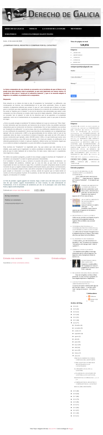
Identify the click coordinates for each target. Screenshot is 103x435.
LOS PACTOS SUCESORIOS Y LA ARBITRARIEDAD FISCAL (83, 282)
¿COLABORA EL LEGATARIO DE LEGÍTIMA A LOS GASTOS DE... (85, 374)
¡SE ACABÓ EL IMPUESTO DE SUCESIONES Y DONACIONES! (90, 201)
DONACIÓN (74, 135)
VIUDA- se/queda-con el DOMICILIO (86, 156)
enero (76, 356)
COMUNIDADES (93, 128)
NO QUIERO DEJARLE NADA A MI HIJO (85, 273)
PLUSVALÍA (93, 147)
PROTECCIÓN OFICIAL (78, 149)
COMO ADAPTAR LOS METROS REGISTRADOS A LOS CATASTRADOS (84, 364)
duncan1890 (52, 428)
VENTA (86, 154)
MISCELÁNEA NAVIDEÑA (82, 386)
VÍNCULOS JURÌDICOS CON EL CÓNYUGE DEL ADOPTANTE (84, 359)
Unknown (93, 296)
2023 (74, 314)
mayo (76, 344)
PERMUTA (84, 147)
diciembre (77, 325)
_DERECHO (76, 62)
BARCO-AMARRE (92, 126)
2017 (74, 396)
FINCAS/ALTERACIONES (78, 137)
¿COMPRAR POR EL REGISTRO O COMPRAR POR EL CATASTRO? (85, 383)
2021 (74, 320)
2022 (74, 317)
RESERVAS (74, 150)
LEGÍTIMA (74, 144)
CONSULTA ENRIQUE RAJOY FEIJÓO (37, 34)
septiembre (78, 333)
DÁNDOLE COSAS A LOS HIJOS (82, 249)
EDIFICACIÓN (83, 135)
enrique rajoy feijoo (94, 300)
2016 (74, 399)
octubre (77, 331)
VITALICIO (94, 154)
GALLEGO (91, 137)
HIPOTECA (86, 142)
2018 (74, 393)
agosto (77, 336)
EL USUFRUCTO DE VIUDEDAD (83, 239)
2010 (74, 416)
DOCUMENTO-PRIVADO (89, 133)
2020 (74, 323)
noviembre (78, 328)
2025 (74, 309)
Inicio (37, 258)
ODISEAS (33, 29)
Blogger (70, 428)
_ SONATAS (76, 60)
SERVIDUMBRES (83, 150)
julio (76, 339)
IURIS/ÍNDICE (11, 34)
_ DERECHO (76, 52)
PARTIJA (73, 147)
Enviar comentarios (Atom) (20, 263)
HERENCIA (84, 138)
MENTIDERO (76, 29)
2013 (74, 407)
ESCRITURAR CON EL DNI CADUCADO (88, 261)
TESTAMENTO (80, 152)
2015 (74, 402)
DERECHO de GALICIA (14, 29)
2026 (74, 306)
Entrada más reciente (12, 258)
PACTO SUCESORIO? (77, 145)
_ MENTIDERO (77, 55)
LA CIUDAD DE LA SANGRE (53, 29)
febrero (77, 353)
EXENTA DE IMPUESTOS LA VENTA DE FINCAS (89, 186)
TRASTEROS (93, 152)
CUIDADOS (77, 130)
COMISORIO (83, 128)
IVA (96, 142)
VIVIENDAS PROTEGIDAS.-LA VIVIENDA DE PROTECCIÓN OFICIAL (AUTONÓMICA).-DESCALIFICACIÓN (85, 228)
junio (76, 342)
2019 (74, 391)
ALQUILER (74, 126)
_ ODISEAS (76, 57)
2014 (74, 404)
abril (76, 347)
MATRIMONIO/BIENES (89, 144)
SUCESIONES (94, 151)
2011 (74, 413)
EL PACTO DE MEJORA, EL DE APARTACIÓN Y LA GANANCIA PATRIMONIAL (82, 172)
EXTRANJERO (93, 135)
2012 (74, 410)
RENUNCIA (93, 149)
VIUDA (73, 157)
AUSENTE (82, 126)
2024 (74, 312)
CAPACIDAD (74, 128)
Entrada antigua (59, 258)
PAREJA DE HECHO (91, 145)
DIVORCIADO (83, 131)
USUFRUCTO (75, 154)
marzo (76, 350)
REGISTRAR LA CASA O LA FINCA (83, 215)
